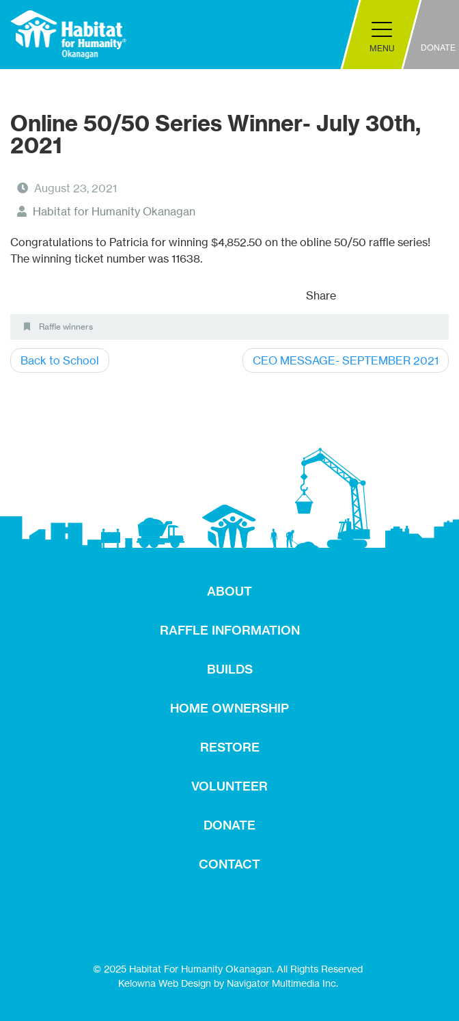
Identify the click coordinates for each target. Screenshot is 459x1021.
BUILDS (230, 669)
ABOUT (229, 591)
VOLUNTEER (229, 786)
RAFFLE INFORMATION (230, 630)
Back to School (59, 360)
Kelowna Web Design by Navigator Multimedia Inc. (228, 983)
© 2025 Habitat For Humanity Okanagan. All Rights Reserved (228, 968)
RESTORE (230, 747)
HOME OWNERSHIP (229, 708)
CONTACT (229, 864)
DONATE (229, 825)
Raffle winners (66, 326)
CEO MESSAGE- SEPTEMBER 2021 (346, 360)
